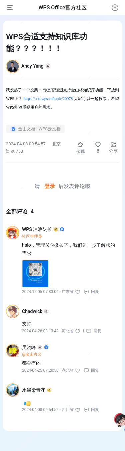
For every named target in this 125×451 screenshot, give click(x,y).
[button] (115, 7)
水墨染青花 (37, 390)
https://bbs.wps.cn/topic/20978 (48, 98)
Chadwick (35, 311)
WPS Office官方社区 (62, 7)
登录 (49, 186)
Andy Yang (36, 66)
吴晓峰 (35, 347)
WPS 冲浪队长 (43, 229)
